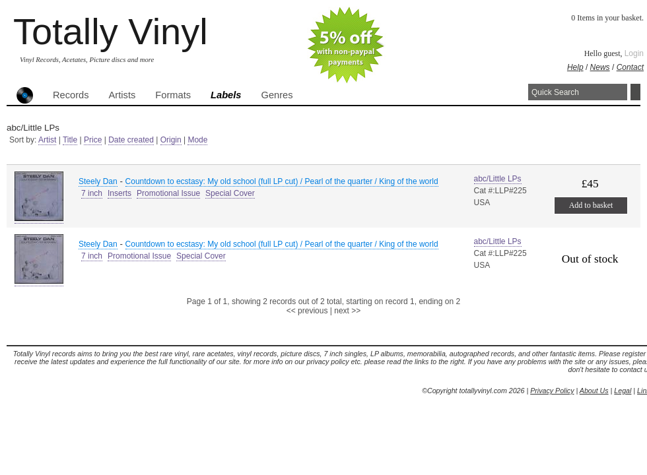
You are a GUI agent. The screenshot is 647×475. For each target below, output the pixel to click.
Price (93, 139)
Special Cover (230, 193)
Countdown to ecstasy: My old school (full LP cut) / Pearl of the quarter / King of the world (281, 181)
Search (635, 92)
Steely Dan (98, 181)
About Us (594, 391)
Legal (622, 391)
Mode (197, 139)
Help (575, 67)
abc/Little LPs (498, 178)
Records (71, 95)
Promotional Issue (168, 193)
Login (634, 53)
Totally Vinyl (110, 31)
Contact (630, 67)
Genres (276, 95)
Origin (171, 139)
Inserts (119, 193)
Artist (47, 139)
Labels (226, 95)
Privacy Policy (552, 391)
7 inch (91, 193)
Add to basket (591, 205)
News (600, 67)
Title (70, 139)
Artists (122, 95)
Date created (131, 139)
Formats (173, 95)
